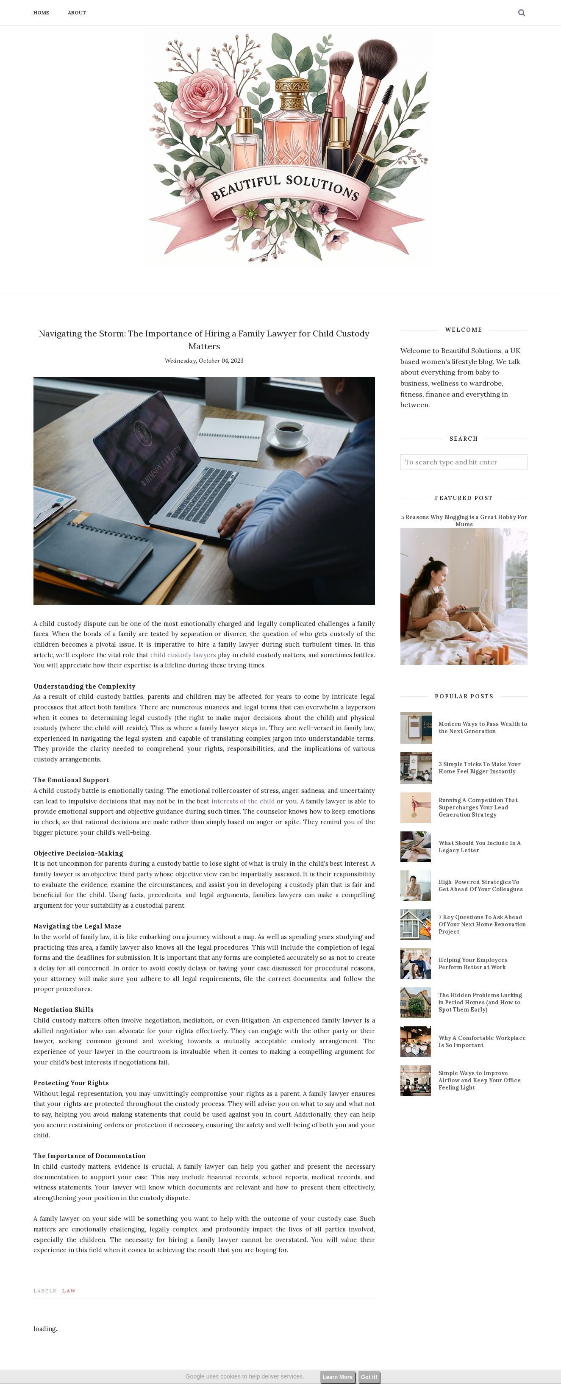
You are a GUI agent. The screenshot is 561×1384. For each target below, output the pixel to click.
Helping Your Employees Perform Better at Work (473, 963)
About (77, 12)
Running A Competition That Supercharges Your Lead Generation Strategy (478, 807)
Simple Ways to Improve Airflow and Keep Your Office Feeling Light (480, 1080)
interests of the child (243, 801)
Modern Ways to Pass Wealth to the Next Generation (483, 727)
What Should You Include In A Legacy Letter (480, 846)
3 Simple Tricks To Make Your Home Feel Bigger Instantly (480, 768)
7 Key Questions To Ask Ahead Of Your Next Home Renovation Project (482, 924)
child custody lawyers (183, 655)
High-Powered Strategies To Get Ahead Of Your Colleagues (481, 885)
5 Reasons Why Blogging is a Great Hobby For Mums (464, 521)
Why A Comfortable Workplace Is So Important (482, 1041)
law (69, 1290)
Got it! (369, 1377)
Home (41, 12)
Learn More (338, 1377)
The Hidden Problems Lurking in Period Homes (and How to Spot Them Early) (480, 1002)
